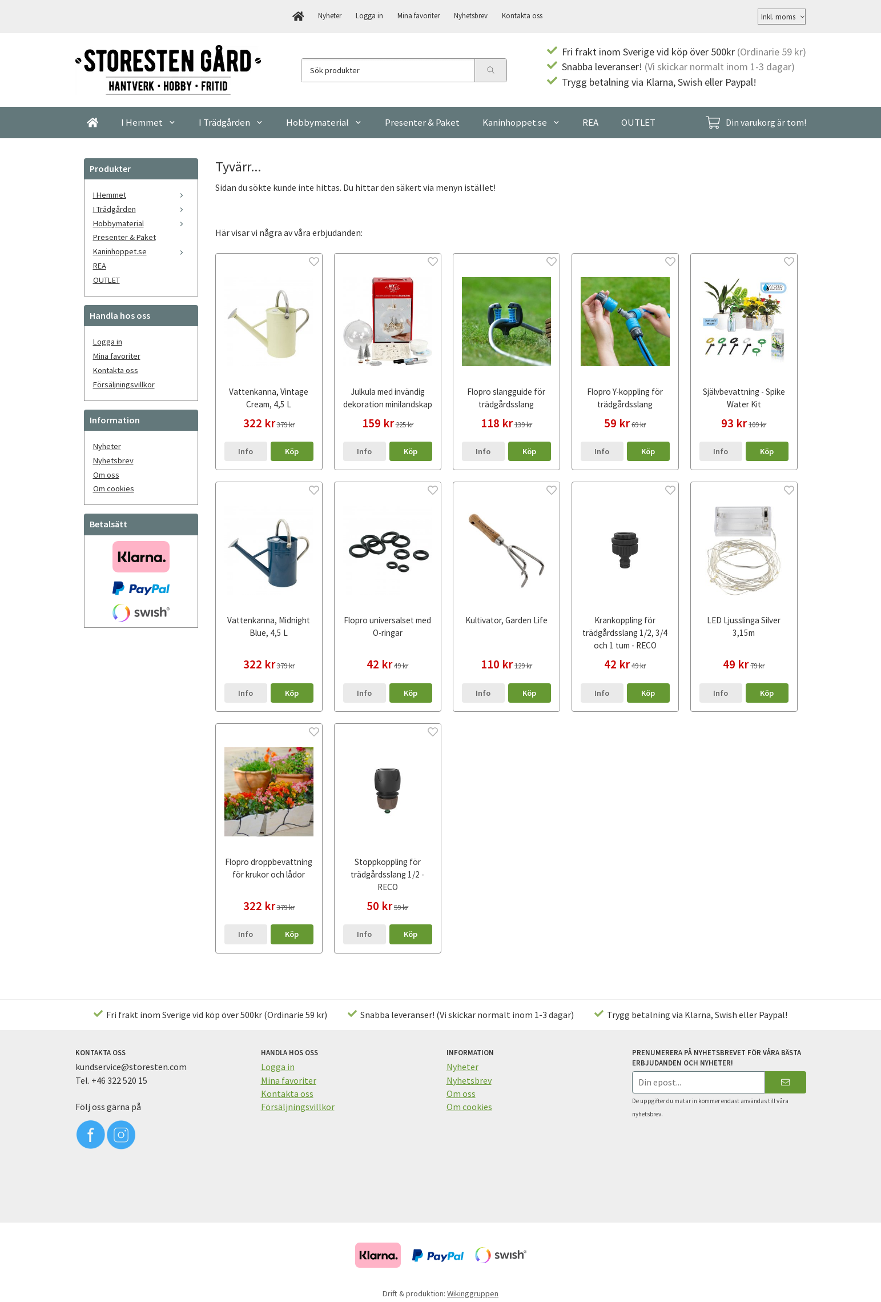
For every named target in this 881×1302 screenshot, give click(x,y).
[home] (298, 16)
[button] (292, 451)
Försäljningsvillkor (124, 384)
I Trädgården (231, 122)
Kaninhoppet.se (521, 122)
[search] (490, 70)
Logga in (369, 15)
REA (590, 122)
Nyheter (329, 15)
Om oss (106, 475)
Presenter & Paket (422, 122)
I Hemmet (148, 122)
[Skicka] (785, 1082)
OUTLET (638, 122)
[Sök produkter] (387, 70)
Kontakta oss (522, 15)
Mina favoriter (418, 15)
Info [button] (245, 451)
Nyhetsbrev (471, 15)
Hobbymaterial (324, 122)
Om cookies (113, 488)
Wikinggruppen (472, 1293)
